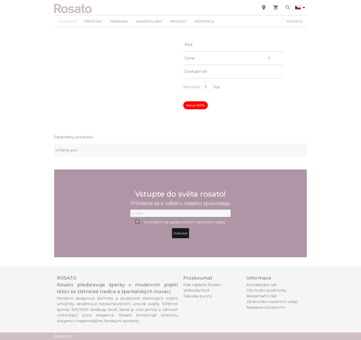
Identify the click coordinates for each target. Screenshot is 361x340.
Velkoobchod (196, 290)
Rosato (295, 21)
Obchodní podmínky (266, 290)
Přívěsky (93, 21)
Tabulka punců (197, 296)
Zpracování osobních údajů (272, 301)
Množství (191, 86)
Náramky (119, 21)
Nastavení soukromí (265, 307)
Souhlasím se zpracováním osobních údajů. (185, 222)
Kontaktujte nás (261, 284)
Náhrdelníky (149, 21)
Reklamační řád (261, 296)
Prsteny (178, 21)
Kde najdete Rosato (202, 284)
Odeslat (180, 233)
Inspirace (204, 21)
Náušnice (67, 21)
